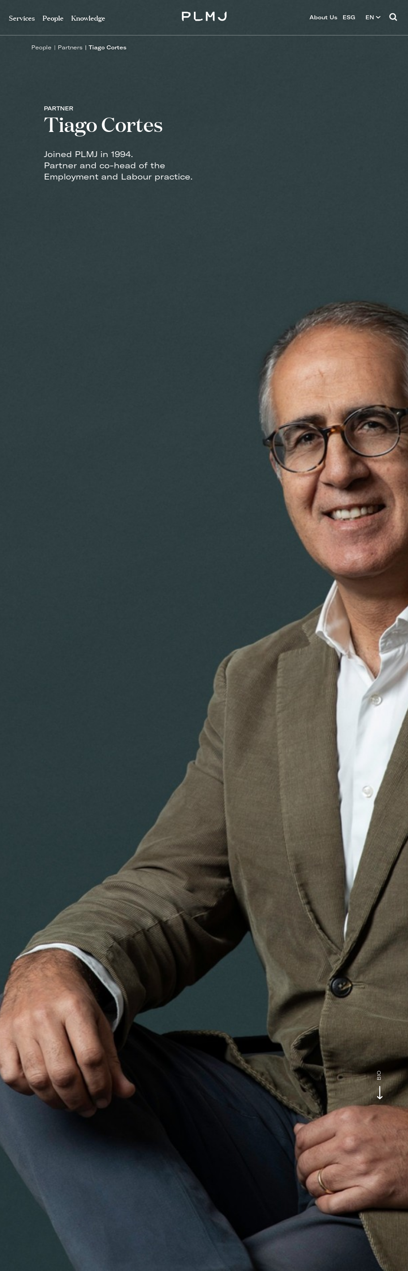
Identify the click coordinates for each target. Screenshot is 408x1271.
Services (22, 17)
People (41, 47)
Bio (379, 1075)
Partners (70, 47)
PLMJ (204, 15)
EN (373, 17)
